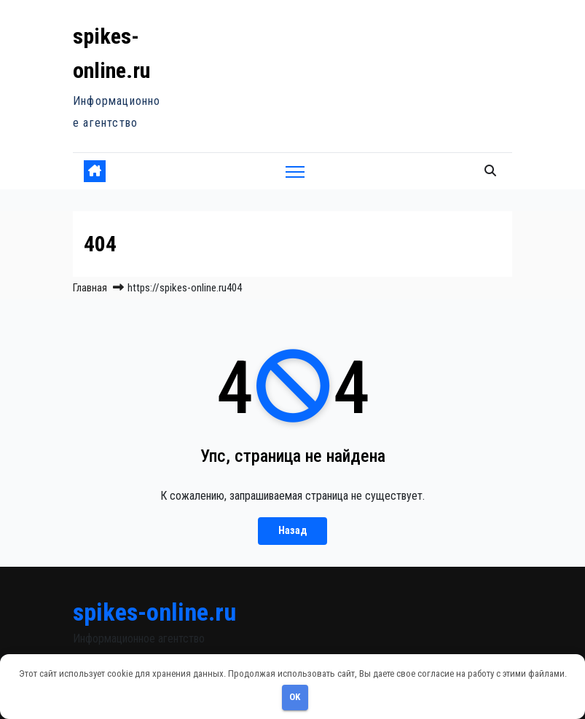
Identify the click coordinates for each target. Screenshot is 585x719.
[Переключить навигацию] (295, 171)
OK (294, 696)
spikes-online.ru (154, 611)
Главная (90, 287)
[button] (490, 171)
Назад (292, 530)
